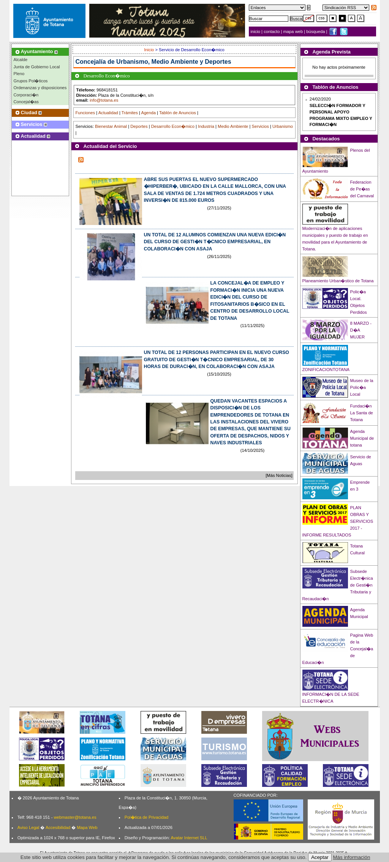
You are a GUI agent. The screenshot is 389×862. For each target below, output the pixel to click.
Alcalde (21, 59)
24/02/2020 (341, 112)
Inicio (149, 49)
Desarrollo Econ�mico (172, 126)
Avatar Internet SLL (189, 837)
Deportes (138, 126)
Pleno (19, 73)
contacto (272, 31)
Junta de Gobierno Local (37, 66)
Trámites (130, 112)
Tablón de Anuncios (177, 112)
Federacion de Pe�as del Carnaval (362, 189)
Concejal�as (26, 101)
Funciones (85, 112)
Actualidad (108, 112)
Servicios (260, 126)
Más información (351, 857)
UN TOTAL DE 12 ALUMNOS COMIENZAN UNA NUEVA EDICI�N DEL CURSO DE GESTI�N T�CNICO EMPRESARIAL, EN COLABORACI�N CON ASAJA (215, 242)
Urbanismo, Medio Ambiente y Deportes (173, 61)
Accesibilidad (58, 827)
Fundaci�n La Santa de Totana (361, 413)
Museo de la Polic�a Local (361, 387)
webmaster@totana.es (75, 817)
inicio (256, 31)
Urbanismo (282, 126)
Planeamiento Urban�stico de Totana (338, 280)
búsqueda (316, 31)
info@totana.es (104, 100)
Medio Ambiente (233, 126)
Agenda (148, 112)
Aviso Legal (28, 827)
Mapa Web (87, 827)
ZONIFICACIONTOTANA (326, 369)
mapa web (293, 31)
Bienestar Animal (111, 126)
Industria (206, 126)
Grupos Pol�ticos (31, 81)
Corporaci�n (26, 95)
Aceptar (320, 857)
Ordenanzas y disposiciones (40, 87)
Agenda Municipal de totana (362, 438)
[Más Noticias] (279, 475)
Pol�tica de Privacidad (146, 817)
